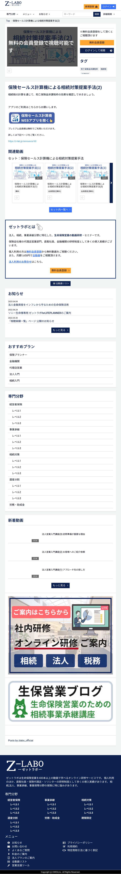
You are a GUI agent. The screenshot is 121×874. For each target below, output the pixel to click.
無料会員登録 (96, 42)
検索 (97, 14)
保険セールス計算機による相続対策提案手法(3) (92, 185)
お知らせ (44, 14)
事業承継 (14, 429)
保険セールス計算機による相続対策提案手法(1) (27, 185)
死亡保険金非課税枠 (89, 69)
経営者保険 (15, 404)
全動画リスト (61, 283)
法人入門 (14, 374)
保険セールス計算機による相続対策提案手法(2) (59, 185)
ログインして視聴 (98, 50)
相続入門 (14, 380)
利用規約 (71, 846)
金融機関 (14, 361)
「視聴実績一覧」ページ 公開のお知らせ (31, 321)
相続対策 (14, 454)
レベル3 (16, 423)
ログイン (109, 6)
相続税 (103, 69)
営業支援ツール (19, 865)
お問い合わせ (18, 846)
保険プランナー (18, 355)
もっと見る (60, 330)
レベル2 (16, 417)
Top (8, 21)
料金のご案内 (18, 854)
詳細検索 (109, 14)
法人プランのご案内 (22, 858)
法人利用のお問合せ (20, 261)
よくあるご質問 (19, 850)
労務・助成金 (17, 504)
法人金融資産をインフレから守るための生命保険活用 (38, 304)
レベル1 (16, 410)
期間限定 (86, 818)
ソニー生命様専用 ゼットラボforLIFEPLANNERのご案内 (39, 313)
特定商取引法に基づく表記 (81, 850)
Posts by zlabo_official (20, 740)
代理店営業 (15, 367)
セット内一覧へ (60, 209)
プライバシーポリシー (78, 842)
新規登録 (91, 6)
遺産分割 (14, 479)
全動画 (36, 255)
